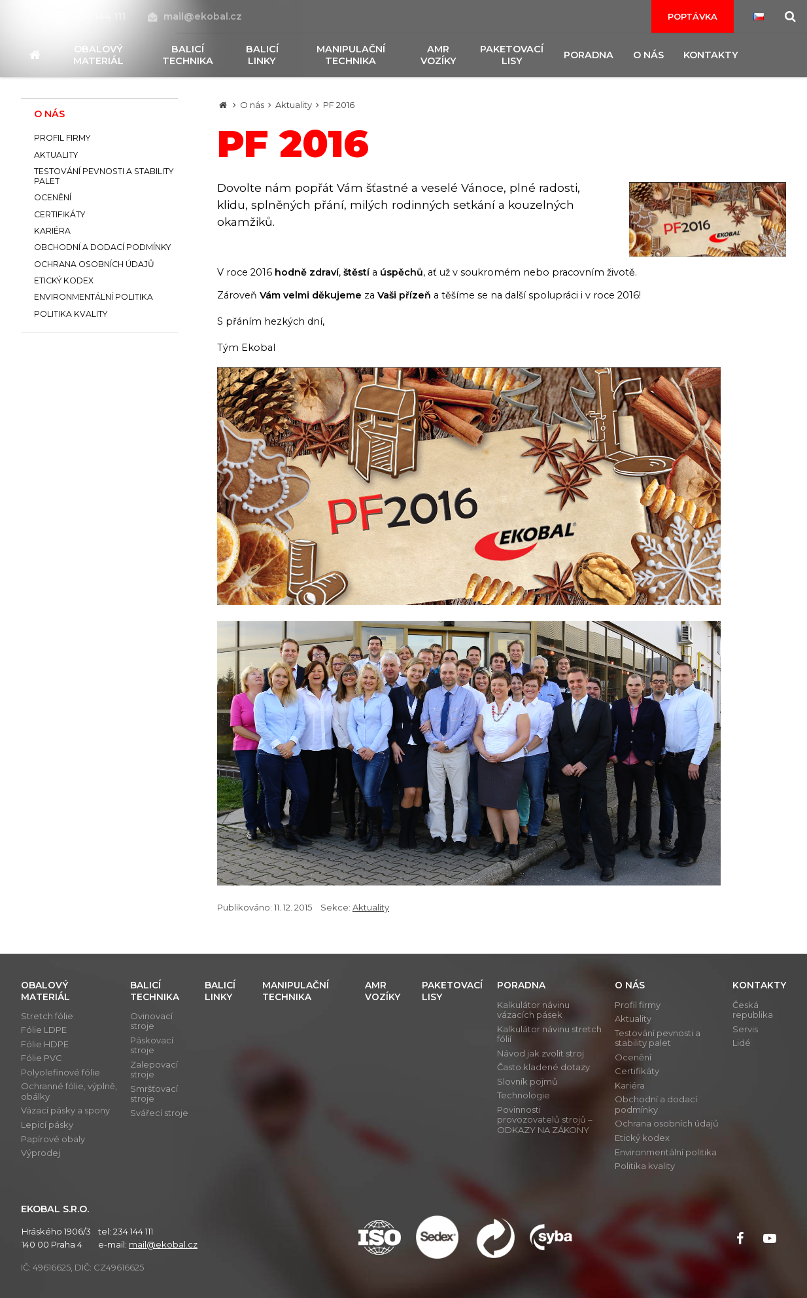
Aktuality (293, 104)
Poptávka (692, 16)
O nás (252, 104)
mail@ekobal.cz (195, 16)
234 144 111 (93, 16)
